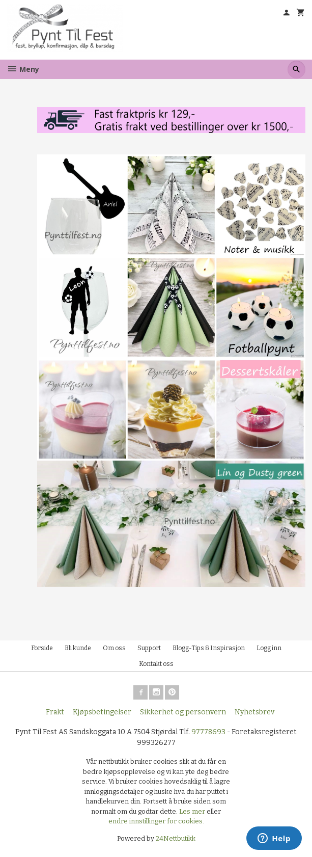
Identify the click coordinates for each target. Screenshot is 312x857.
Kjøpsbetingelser (102, 712)
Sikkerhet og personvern (183, 712)
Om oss (114, 648)
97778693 (208, 732)
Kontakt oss (156, 663)
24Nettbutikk (175, 838)
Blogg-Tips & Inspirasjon (209, 648)
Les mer (193, 811)
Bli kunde (78, 648)
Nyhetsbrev (254, 712)
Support (149, 648)
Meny (23, 69)
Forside (42, 648)
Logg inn (269, 648)
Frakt (55, 712)
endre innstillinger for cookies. (156, 821)
